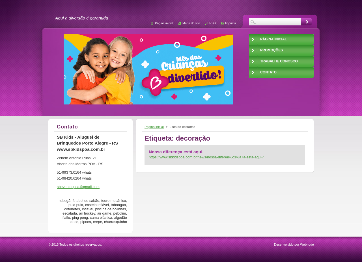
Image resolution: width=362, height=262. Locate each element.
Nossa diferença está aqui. (176, 151)
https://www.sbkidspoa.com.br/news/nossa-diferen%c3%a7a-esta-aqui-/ (206, 157)
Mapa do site (191, 23)
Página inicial (154, 126)
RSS (212, 23)
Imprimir (230, 23)
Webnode (307, 244)
